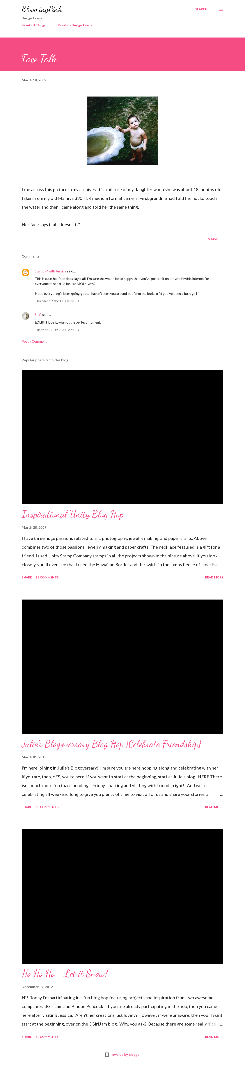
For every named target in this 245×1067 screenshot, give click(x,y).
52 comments (47, 1036)
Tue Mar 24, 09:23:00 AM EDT (58, 330)
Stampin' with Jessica (50, 271)
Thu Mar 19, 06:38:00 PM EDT (58, 301)
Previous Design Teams (75, 25)
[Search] (201, 9)
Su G (38, 314)
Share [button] (213, 239)
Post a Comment (34, 341)
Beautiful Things (34, 25)
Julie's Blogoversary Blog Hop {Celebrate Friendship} (111, 744)
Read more (214, 577)
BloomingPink (42, 9)
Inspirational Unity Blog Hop (73, 514)
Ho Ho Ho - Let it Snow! (65, 973)
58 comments (47, 807)
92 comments (47, 577)
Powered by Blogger (122, 1055)
